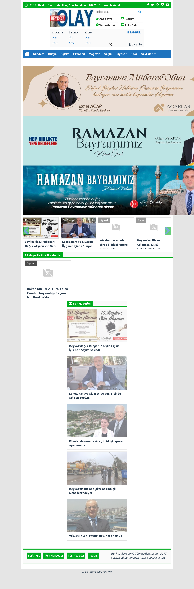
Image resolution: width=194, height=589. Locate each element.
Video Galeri (105, 25)
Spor (134, 54)
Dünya (52, 54)
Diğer (28, 62)
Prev (26, 230)
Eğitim (65, 54)
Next (168, 230)
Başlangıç (34, 389)
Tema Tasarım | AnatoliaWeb (97, 406)
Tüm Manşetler (53, 389)
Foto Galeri (130, 25)
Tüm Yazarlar (76, 389)
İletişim (127, 18)
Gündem (38, 54)
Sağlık (108, 54)
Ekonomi (79, 54)
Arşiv (42, 62)
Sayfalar (147, 54)
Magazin (94, 54)
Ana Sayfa (104, 18)
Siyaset (121, 54)
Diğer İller (136, 44)
